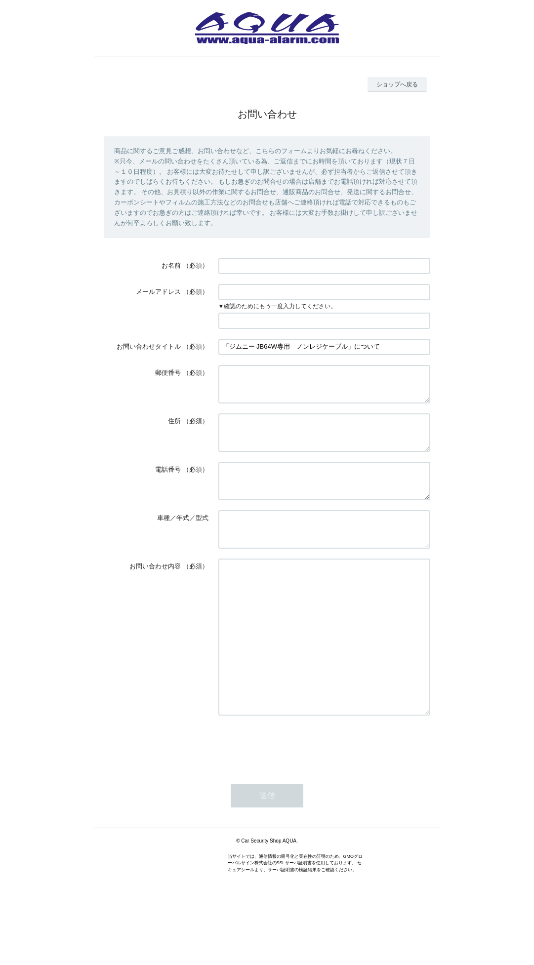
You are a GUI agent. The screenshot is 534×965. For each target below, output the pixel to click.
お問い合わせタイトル (149, 346)
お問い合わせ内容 (155, 590)
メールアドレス (158, 291)
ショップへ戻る (397, 84)
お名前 (171, 265)
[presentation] (293, 798)
